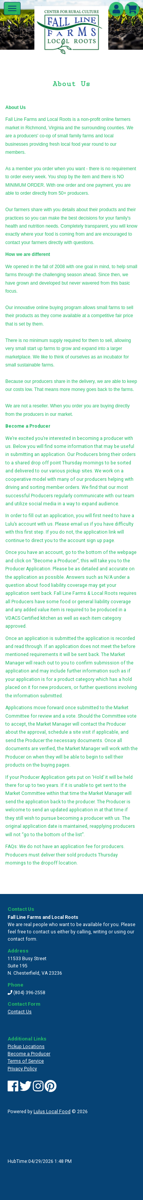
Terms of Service (26, 1061)
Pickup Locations (26, 1046)
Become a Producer (29, 1054)
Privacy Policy (22, 1068)
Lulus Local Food (52, 1111)
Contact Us (20, 1011)
